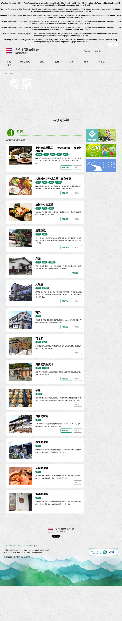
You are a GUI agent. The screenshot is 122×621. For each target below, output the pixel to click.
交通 (10, 65)
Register (87, 51)
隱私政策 (12, 545)
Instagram (116, 51)
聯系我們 (21, 545)
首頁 (9, 62)
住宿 (86, 62)
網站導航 (30, 545)
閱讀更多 (65, 167)
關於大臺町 (25, 62)
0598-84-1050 (14, 552)
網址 (77, 167)
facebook (110, 51)
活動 (42, 62)
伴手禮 (101, 62)
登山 (72, 62)
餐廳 (57, 62)
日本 (113, 44)
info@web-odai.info (34, 552)
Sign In (98, 51)
